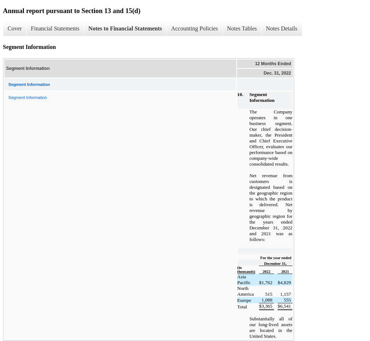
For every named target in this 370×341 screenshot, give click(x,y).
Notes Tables (242, 28)
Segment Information (27, 97)
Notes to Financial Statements (125, 28)
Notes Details (282, 28)
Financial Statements (55, 28)
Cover (15, 28)
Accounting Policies (194, 28)
